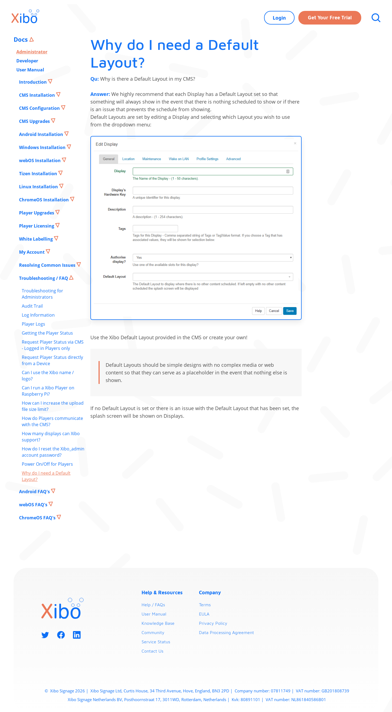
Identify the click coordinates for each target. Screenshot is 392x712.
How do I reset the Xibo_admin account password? (53, 452)
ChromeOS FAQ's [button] (38, 518)
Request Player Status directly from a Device (52, 360)
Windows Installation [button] (43, 147)
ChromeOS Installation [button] (44, 200)
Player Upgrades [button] (37, 213)
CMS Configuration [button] (40, 108)
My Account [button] (32, 252)
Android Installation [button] (41, 134)
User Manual (30, 70)
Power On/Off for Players (47, 464)
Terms (205, 604)
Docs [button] (21, 39)
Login (279, 18)
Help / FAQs (153, 604)
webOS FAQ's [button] (33, 505)
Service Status (156, 641)
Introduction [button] (33, 82)
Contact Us (152, 651)
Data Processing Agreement (226, 632)
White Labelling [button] (36, 239)
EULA (204, 613)
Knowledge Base (158, 623)
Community (153, 632)
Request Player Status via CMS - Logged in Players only (53, 345)
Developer (27, 61)
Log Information (38, 315)
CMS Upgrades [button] (35, 121)
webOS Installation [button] (40, 160)
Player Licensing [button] (37, 226)
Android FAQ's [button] (35, 492)
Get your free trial (330, 17)
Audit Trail (32, 306)
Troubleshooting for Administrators (42, 294)
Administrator (31, 52)
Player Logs (33, 324)
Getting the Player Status (47, 333)
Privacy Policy (213, 623)
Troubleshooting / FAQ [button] (44, 278)
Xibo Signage (61, 690)
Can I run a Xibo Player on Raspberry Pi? (48, 391)
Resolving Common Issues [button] (47, 265)
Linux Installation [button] (39, 187)
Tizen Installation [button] (38, 174)
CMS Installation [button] (37, 95)
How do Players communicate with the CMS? (52, 421)
